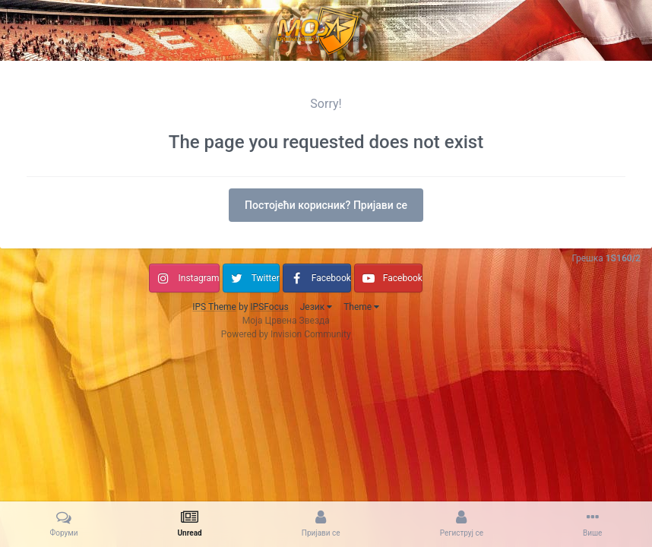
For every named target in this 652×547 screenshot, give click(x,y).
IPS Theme (214, 307)
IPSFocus (269, 307)
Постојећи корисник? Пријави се (326, 205)
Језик (316, 307)
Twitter (266, 278)
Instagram (198, 278)
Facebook (331, 278)
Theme (361, 307)
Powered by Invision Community (286, 334)
